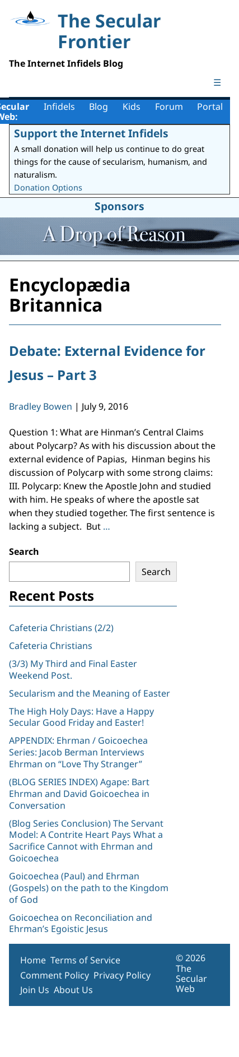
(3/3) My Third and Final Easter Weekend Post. (73, 669)
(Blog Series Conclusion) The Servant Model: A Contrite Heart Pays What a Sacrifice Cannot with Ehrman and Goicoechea (86, 840)
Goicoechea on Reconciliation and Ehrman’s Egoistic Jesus (80, 923)
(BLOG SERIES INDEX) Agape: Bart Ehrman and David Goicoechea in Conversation (79, 794)
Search (24, 551)
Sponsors (119, 206)
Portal (210, 106)
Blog (98, 106)
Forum (169, 106)
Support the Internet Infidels (91, 133)
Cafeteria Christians (50, 645)
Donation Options (48, 187)
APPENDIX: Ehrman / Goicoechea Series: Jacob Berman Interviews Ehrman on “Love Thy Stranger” (78, 752)
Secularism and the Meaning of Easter (89, 693)
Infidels (59, 106)
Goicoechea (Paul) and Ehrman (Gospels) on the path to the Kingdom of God (88, 888)
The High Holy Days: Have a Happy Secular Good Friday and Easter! (81, 717)
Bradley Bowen (40, 406)
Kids (131, 106)
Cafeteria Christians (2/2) (61, 628)
